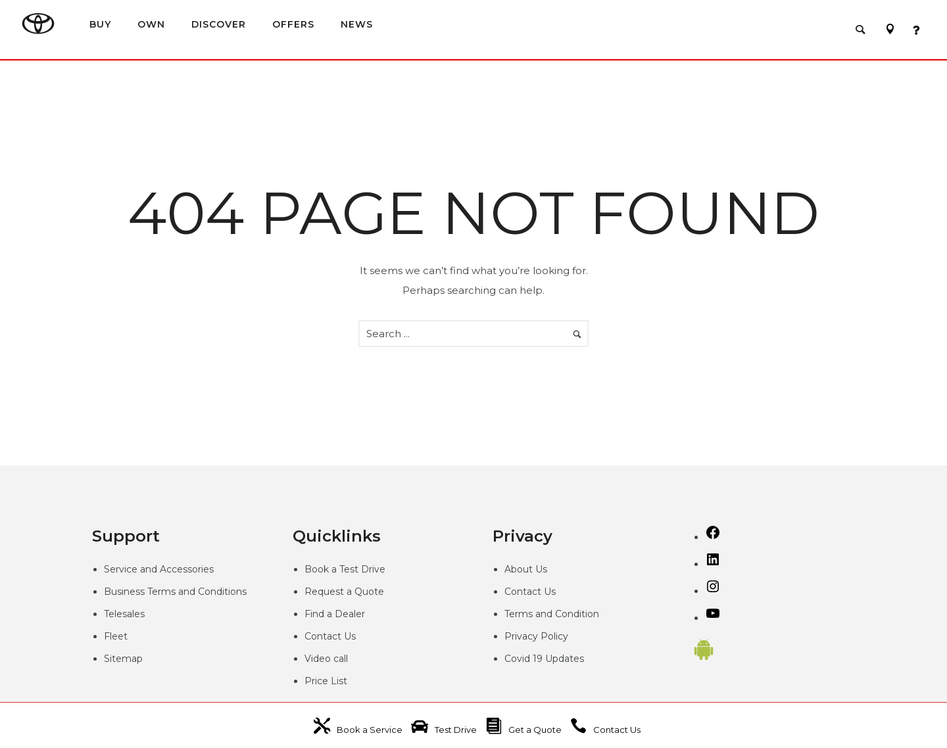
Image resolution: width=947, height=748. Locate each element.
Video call (326, 659)
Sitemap (123, 659)
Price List (325, 681)
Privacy (522, 636)
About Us (525, 569)
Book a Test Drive (344, 569)
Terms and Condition (551, 614)
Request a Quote (344, 591)
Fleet (116, 636)
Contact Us (330, 636)
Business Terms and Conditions (175, 591)
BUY (100, 24)
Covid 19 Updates (544, 659)
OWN (151, 24)
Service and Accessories (159, 569)
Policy (554, 636)
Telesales (124, 614)
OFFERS (293, 24)
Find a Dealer (334, 614)
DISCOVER (218, 24)
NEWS (357, 24)
